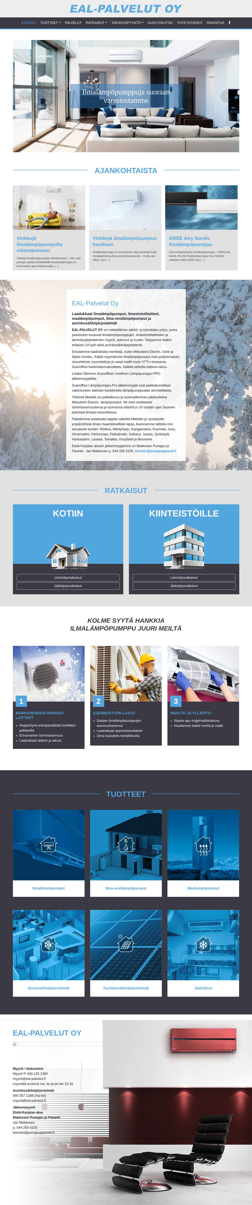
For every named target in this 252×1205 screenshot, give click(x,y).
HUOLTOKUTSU (160, 23)
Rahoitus (215, 23)
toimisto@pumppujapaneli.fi (155, 451)
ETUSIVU (29, 23)
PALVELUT (73, 23)
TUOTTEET (49, 23)
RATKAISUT (95, 23)
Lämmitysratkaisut (68, 577)
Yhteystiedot (190, 23)
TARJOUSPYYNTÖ (126, 23)
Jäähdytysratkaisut (68, 586)
